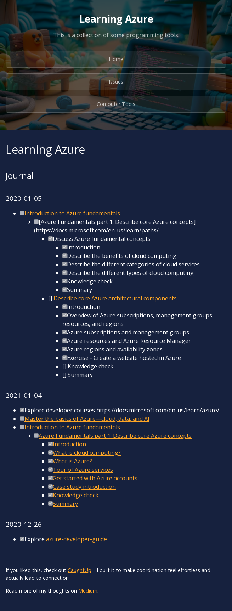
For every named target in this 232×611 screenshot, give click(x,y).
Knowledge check (75, 495)
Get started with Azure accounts (95, 478)
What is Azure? (72, 461)
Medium (87, 590)
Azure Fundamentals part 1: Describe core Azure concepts (115, 436)
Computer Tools (116, 104)
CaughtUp (79, 570)
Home (116, 59)
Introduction (69, 444)
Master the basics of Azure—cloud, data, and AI (86, 419)
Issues (116, 81)
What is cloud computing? (87, 453)
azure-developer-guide (76, 539)
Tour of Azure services (83, 470)
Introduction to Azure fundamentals (72, 213)
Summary (65, 504)
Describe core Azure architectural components (115, 298)
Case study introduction (84, 487)
